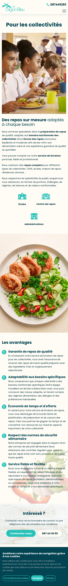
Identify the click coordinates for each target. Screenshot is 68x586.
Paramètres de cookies (16, 578)
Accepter (37, 578)
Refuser (50, 578)
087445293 (56, 5)
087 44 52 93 (50, 533)
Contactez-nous (21, 533)
